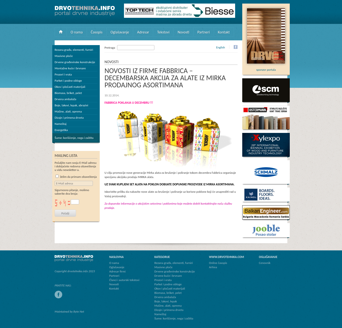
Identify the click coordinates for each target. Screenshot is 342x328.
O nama (77, 32)
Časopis (96, 32)
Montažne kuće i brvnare (70, 68)
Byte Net (78, 311)
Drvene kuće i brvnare (168, 275)
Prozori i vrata (63, 74)
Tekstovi (163, 32)
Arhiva (213, 267)
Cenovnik (265, 263)
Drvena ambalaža (65, 99)
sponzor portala (266, 67)
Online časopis (218, 263)
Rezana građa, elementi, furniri (74, 50)
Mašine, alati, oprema (68, 111)
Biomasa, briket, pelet (68, 93)
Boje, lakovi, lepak (165, 301)
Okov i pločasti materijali (70, 87)
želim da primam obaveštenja (76, 176)
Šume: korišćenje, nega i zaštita (74, 138)
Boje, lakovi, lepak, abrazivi (71, 105)
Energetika (61, 130)
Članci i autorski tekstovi (124, 280)
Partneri (203, 32)
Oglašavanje (119, 32)
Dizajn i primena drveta (69, 117)
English (220, 47)
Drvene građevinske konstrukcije (75, 62)
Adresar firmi (117, 271)
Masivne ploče (64, 56)
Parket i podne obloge (68, 80)
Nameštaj (60, 124)
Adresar (143, 32)
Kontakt (224, 32)
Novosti (183, 32)
